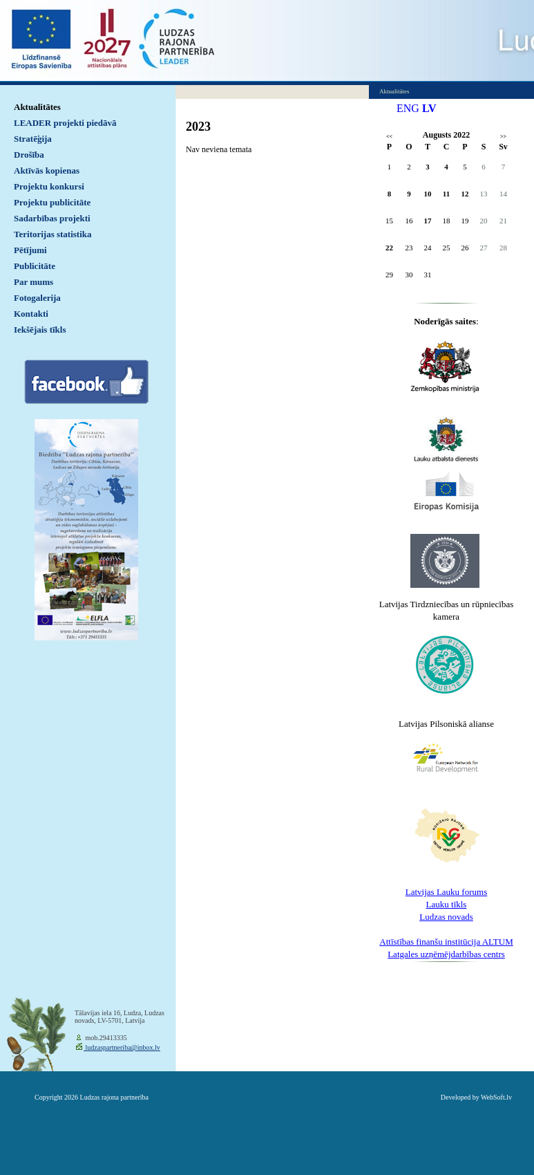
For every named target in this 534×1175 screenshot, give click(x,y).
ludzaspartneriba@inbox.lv (122, 1047)
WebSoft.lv (496, 1097)
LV (429, 108)
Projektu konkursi (49, 186)
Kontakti (31, 313)
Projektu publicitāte (52, 202)
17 (428, 220)
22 (389, 247)
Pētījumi (30, 250)
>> (503, 136)
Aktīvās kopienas (46, 170)
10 (428, 193)
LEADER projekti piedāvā (65, 123)
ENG (408, 108)
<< (389, 136)
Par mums (33, 282)
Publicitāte (34, 266)
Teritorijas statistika (53, 234)
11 (446, 193)
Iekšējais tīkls (40, 329)
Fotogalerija (37, 298)
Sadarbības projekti (52, 218)
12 (465, 193)
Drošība (29, 154)
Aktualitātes (37, 107)
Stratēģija (33, 138)
